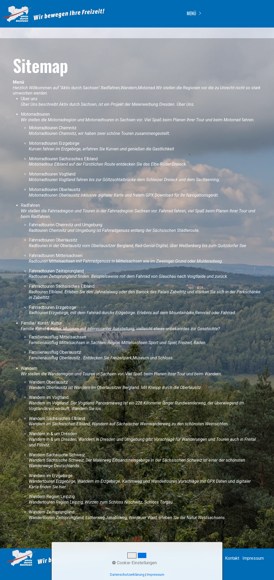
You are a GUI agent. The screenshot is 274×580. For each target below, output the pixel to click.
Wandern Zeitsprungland (51, 512)
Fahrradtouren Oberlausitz (53, 240)
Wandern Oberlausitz (48, 382)
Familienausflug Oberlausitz (55, 352)
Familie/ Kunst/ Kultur (41, 323)
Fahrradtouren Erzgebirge (52, 307)
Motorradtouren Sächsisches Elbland (63, 158)
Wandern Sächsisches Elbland (57, 418)
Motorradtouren (35, 114)
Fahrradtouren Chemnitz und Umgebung (65, 224)
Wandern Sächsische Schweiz (57, 454)
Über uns (29, 98)
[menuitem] (193, 14)
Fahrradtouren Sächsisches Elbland (61, 286)
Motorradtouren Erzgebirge (54, 143)
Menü (191, 13)
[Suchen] (186, 558)
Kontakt (232, 558)
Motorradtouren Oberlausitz (55, 189)
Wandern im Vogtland (48, 397)
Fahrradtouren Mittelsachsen (55, 255)
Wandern (29, 368)
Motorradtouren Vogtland (52, 174)
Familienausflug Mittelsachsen (57, 337)
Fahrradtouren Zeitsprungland (56, 271)
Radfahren (30, 205)
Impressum (253, 558)
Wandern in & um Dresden (53, 433)
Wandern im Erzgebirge (51, 475)
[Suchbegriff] (155, 559)
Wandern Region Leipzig (52, 496)
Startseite (212, 558)
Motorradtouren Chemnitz (53, 127)
